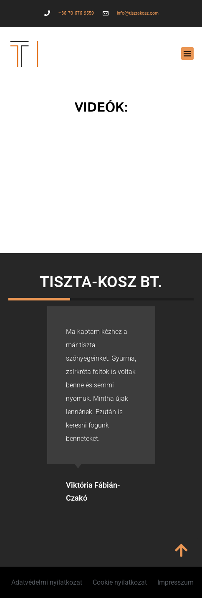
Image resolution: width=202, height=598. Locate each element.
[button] (187, 53)
